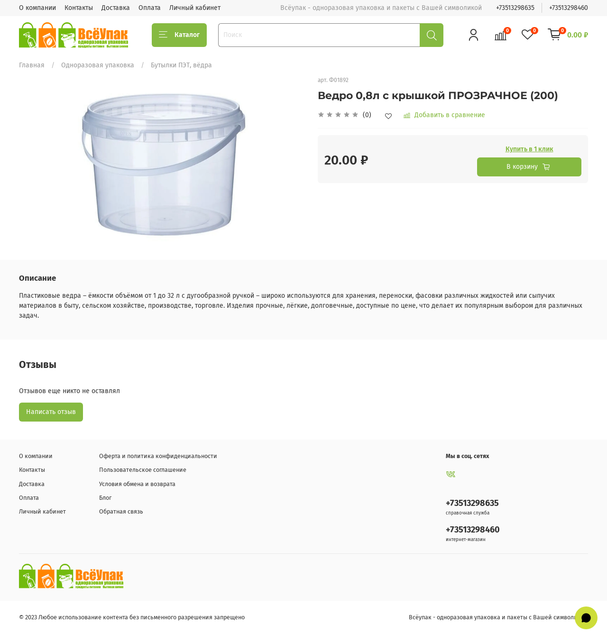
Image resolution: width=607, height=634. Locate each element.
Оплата (149, 8)
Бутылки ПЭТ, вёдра (181, 65)
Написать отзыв (51, 412)
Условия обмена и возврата (137, 483)
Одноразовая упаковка (97, 65)
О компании (37, 8)
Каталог (179, 35)
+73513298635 (515, 8)
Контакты (78, 8)
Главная (32, 65)
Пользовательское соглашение (142, 469)
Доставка (115, 8)
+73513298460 (568, 8)
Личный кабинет (195, 8)
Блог (105, 497)
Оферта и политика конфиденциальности (158, 455)
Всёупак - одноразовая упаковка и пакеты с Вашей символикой (498, 617)
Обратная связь (121, 511)
